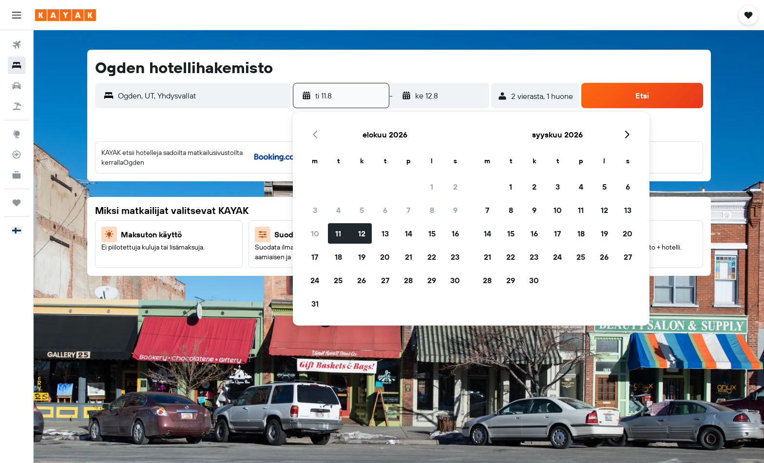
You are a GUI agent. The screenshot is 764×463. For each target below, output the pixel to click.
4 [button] (338, 210)
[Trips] (16, 202)
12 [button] (361, 233)
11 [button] (338, 233)
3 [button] (315, 210)
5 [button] (362, 210)
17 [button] (314, 257)
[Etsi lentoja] (16, 45)
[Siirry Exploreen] (16, 134)
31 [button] (315, 304)
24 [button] (314, 280)
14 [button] (408, 233)
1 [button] (431, 187)
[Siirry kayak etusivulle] (65, 15)
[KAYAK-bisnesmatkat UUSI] (16, 175)
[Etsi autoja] (16, 86)
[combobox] (202, 95)
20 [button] (385, 257)
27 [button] (385, 280)
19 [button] (361, 257)
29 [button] (431, 280)
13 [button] (385, 233)
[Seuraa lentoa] (16, 154)
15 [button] (432, 233)
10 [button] (315, 233)
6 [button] (385, 210)
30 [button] (455, 280)
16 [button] (455, 233)
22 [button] (431, 257)
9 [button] (455, 210)
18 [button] (338, 257)
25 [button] (338, 280)
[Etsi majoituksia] (16, 65)
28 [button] (408, 280)
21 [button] (408, 257)
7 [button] (408, 210)
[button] (16, 15)
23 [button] (455, 257)
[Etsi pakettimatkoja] (16, 106)
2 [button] (455, 187)
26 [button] (361, 280)
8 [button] (432, 210)
